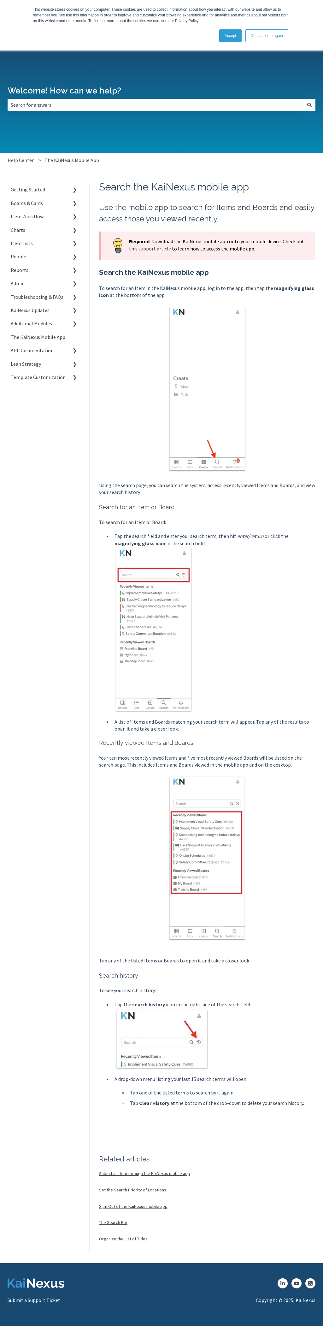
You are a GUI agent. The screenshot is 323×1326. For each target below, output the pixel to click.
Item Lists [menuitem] (22, 243)
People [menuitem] (18, 256)
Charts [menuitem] (18, 230)
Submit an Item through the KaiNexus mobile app (144, 1173)
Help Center (21, 160)
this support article (150, 248)
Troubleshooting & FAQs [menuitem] (37, 297)
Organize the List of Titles (123, 1239)
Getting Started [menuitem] (28, 189)
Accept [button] (230, 35)
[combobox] (155, 105)
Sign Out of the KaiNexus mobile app (133, 1206)
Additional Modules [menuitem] (31, 323)
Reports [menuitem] (19, 270)
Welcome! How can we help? (64, 90)
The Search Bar (113, 1222)
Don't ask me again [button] (267, 35)
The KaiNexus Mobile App (71, 160)
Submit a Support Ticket (34, 1300)
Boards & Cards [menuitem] (27, 203)
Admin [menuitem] (18, 283)
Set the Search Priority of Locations (132, 1190)
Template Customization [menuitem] (38, 377)
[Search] (309, 105)
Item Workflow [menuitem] (27, 216)
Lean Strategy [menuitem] (26, 364)
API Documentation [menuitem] (32, 350)
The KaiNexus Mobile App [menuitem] (38, 337)
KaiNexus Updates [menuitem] (30, 310)
